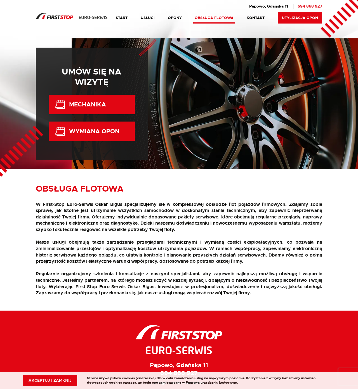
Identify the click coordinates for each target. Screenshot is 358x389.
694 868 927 (310, 6)
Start (122, 17)
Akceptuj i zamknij (50, 380)
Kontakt (256, 17)
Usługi (148, 17)
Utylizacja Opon (300, 17)
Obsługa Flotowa (214, 17)
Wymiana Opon (86, 131)
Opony (175, 17)
